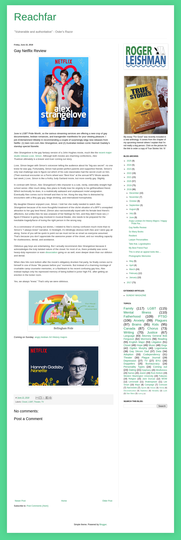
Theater (37, 402)
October (133, 201)
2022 (129, 173)
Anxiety (139, 320)
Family (128, 308)
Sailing (140, 393)
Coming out (160, 366)
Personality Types (134, 366)
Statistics (144, 391)
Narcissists (132, 387)
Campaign (149, 385)
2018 (129, 189)
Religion (132, 379)
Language (129, 335)
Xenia (161, 388)
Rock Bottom (157, 373)
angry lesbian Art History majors (51, 337)
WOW (164, 379)
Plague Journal (151, 357)
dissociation (51, 252)
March (132, 269)
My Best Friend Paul (138, 248)
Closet (24, 402)
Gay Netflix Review (137, 227)
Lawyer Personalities (138, 239)
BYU (158, 360)
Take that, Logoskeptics (140, 244)
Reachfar (35, 17)
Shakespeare (151, 382)
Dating (132, 370)
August (132, 209)
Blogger (103, 524)
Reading (162, 339)
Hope (140, 345)
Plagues (161, 320)
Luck (165, 391)
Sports (143, 388)
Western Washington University (138, 376)
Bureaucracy (152, 363)
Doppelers (129, 363)
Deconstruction (130, 391)
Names (131, 373)
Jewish (142, 373)
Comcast (163, 385)
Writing (129, 332)
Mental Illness (137, 312)
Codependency (151, 354)
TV (42, 402)
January (133, 277)
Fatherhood (132, 316)
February (133, 273)
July (131, 213)
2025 (129, 161)
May (131, 261)
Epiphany (146, 370)
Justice (152, 332)
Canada (129, 328)
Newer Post (20, 501)
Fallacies (163, 376)
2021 (129, 177)
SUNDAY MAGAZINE (136, 295)
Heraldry (155, 391)
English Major (137, 342)
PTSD (162, 316)
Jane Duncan (148, 379)
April (131, 265)
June (131, 217)
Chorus (152, 328)
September (134, 205)
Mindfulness (161, 370)
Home (64, 501)
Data (158, 351)
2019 (129, 185)
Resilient (133, 235)
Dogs (164, 345)
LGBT (30, 402)
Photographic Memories (140, 256)
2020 (129, 181)
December (134, 193)
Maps (137, 385)
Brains (136, 324)
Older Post (107, 501)
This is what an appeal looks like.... (145, 252)
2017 (129, 282)
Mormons (146, 339)
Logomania (161, 348)
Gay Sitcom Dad (139, 351)
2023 (129, 169)
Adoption (128, 354)
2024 (129, 165)
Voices (153, 388)
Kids (155, 324)
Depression (130, 360)
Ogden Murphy (138, 348)
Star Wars (130, 393)
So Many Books (136, 231)
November (134, 197)
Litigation (156, 342)
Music (152, 345)
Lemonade (134, 382)
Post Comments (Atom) (37, 506)
